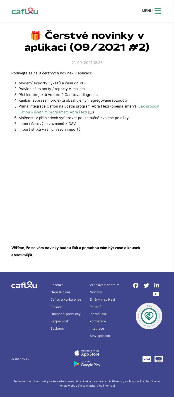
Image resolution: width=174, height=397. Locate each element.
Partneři (95, 307)
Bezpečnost (59, 321)
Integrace (97, 328)
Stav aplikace (100, 336)
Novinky (96, 292)
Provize (56, 307)
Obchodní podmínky (66, 314)
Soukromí (57, 328)
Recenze (57, 285)
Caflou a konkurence (66, 299)
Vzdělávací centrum (104, 285)
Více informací (106, 385)
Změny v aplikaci (102, 299)
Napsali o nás (60, 292)
